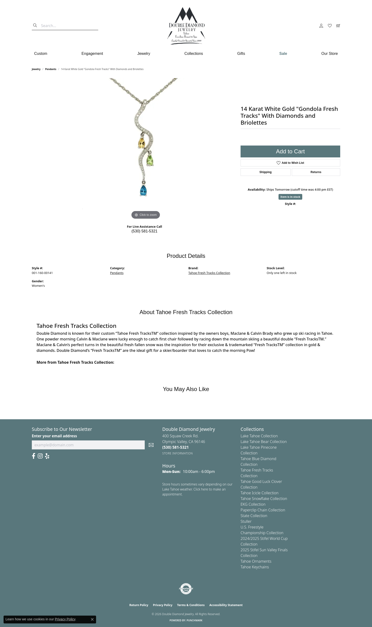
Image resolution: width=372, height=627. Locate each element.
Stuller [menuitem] (246, 521)
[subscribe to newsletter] (151, 444)
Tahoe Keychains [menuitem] (255, 567)
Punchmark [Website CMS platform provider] (195, 620)
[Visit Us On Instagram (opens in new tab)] (40, 456)
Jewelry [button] (143, 54)
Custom (40, 54)
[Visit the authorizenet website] (186, 589)
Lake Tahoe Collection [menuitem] (259, 435)
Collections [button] (193, 54)
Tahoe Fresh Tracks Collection (209, 273)
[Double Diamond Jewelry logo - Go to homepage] (186, 25)
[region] (145, 149)
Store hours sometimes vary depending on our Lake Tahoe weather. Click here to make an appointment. (197, 489)
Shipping (266, 172)
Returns (316, 172)
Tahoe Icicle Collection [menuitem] (260, 492)
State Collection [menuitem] (254, 515)
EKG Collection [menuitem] (253, 504)
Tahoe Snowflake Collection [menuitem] (264, 498)
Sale (283, 54)
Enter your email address (54, 436)
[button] (321, 25)
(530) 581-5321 (144, 231)
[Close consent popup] (92, 619)
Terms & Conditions (191, 605)
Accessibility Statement (225, 605)
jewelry (36, 69)
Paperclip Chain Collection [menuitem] (263, 510)
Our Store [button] (329, 54)
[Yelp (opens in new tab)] (47, 456)
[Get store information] (177, 453)
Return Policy (138, 605)
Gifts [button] (241, 54)
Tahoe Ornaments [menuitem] (256, 561)
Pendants (50, 69)
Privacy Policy (162, 605)
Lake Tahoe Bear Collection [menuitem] (264, 441)
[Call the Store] (175, 447)
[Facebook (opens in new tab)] (33, 456)
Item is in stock (290, 196)
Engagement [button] (92, 54)
